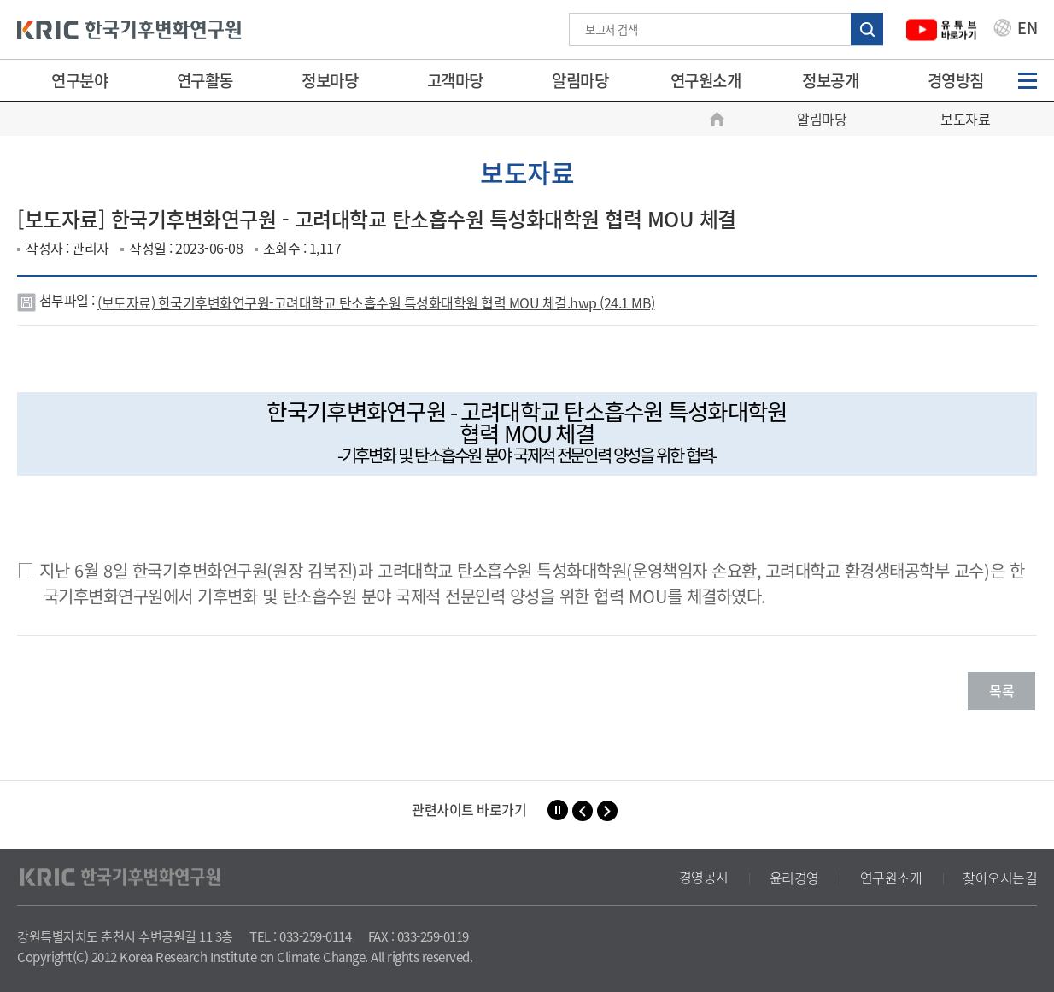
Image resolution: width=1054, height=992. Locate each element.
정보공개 (830, 80)
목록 (1001, 690)
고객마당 (455, 80)
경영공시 (704, 877)
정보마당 (330, 80)
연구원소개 (705, 80)
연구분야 (79, 80)
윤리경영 (794, 877)
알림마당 (580, 80)
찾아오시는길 (1000, 877)
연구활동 (205, 80)
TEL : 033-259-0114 (300, 936)
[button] (582, 811)
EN (1015, 30)
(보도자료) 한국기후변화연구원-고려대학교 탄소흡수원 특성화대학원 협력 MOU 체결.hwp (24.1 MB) (376, 302)
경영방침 (956, 80)
